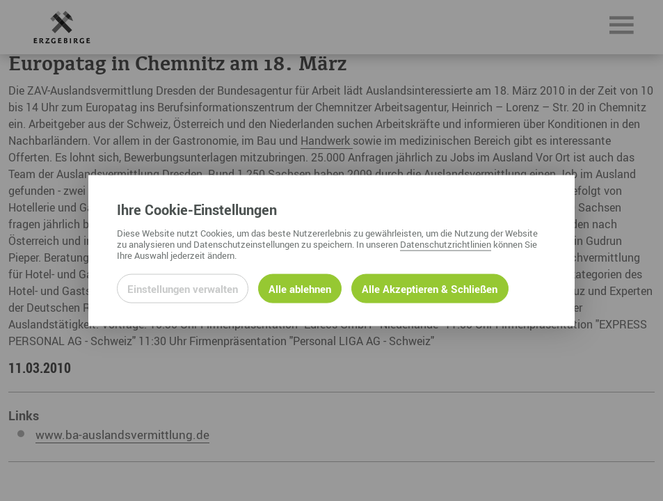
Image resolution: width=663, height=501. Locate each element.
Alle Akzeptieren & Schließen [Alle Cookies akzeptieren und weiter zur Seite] (429, 288)
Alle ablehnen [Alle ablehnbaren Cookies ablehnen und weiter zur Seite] (300, 288)
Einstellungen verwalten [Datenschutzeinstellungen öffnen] (182, 288)
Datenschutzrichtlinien (445, 243)
